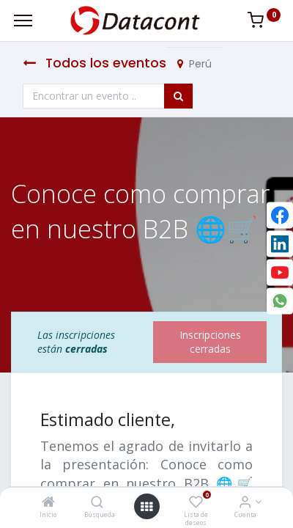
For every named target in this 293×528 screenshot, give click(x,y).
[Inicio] (48, 503)
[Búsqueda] (97, 503)
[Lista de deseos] (196, 503)
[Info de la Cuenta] (245, 503)
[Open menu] (146, 507)
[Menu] (23, 20)
